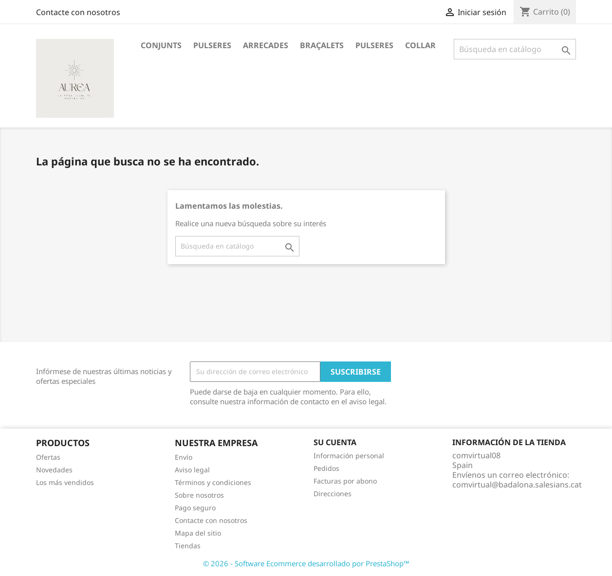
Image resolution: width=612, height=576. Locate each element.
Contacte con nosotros (78, 12)
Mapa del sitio (198, 533)
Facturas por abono (345, 481)
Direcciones (333, 493)
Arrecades (265, 45)
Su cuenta (335, 442)
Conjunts (161, 45)
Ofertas (48, 457)
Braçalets (322, 45)
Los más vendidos (65, 482)
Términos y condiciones (213, 482)
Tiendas (188, 545)
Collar (420, 45)
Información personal (349, 455)
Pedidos (326, 468)
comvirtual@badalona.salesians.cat (517, 484)
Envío (183, 457)
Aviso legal (192, 469)
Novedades (54, 469)
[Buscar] (515, 49)
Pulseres (212, 45)
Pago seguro (195, 507)
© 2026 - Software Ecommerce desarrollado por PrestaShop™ (306, 563)
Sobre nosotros (199, 495)
